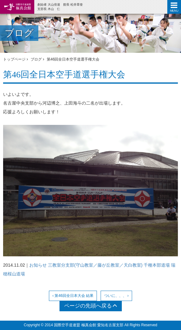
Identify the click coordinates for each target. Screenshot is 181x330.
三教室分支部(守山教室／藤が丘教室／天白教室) (95, 265)
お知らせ (38, 265)
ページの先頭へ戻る (90, 306)
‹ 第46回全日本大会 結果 (72, 295)
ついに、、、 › (116, 295)
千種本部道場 (157, 265)
